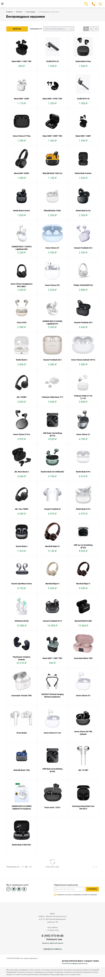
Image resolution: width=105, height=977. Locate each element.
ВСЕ (30, 867)
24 (22, 867)
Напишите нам (54, 939)
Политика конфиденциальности (75, 963)
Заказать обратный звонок (52, 943)
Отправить (92, 889)
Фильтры (17, 29)
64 (26, 867)
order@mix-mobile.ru (52, 949)
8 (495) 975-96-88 (52, 935)
